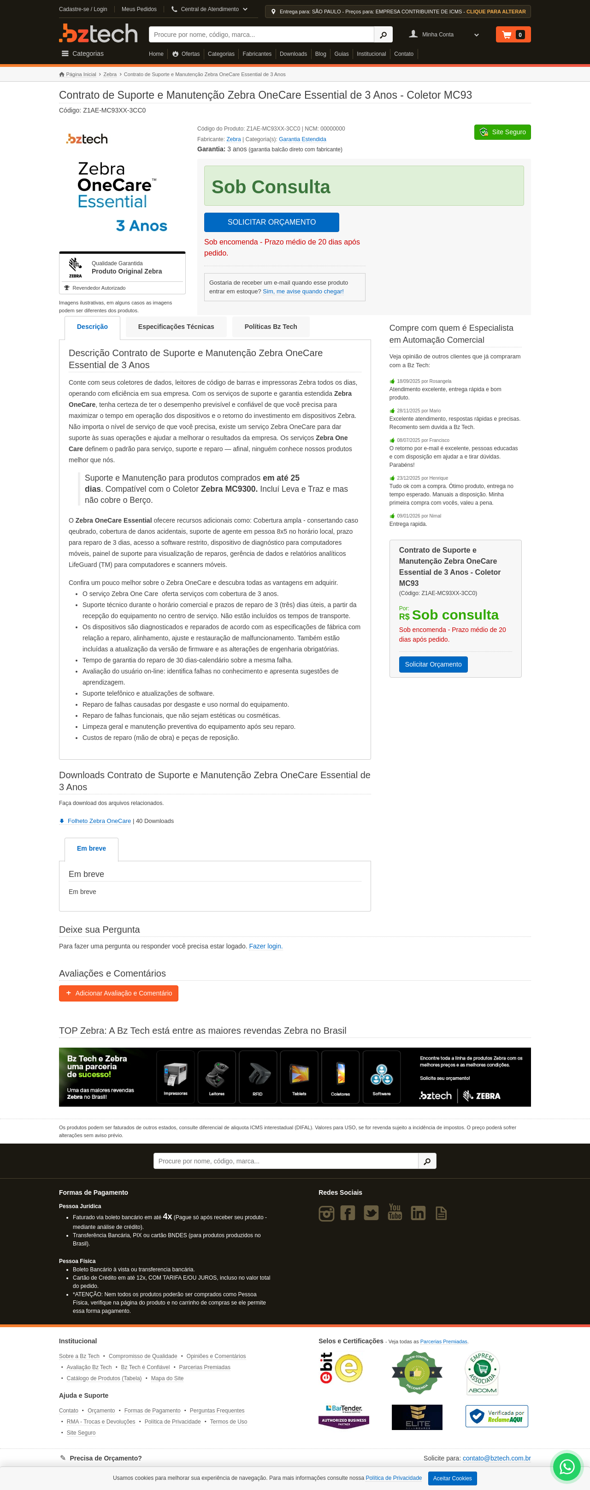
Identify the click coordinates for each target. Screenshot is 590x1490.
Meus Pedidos (139, 9)
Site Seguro (81, 1433)
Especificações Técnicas (176, 326)
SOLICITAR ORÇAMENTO (272, 222)
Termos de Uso (229, 1421)
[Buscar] (261, 34)
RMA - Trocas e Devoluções (101, 1421)
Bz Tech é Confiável (145, 1367)
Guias (341, 54)
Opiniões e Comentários (216, 1356)
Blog (320, 54)
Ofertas (186, 54)
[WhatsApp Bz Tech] (567, 1468)
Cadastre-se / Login (83, 9)
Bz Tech (98, 33)
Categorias (221, 54)
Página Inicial (77, 74)
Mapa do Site (167, 1378)
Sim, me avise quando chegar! (303, 291)
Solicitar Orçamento (433, 664)
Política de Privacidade (173, 1421)
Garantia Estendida (302, 139)
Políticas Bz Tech (271, 326)
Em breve (91, 848)
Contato (403, 54)
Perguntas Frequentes (217, 1410)
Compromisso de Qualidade (143, 1356)
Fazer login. (266, 946)
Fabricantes (257, 54)
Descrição (92, 326)
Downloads (293, 54)
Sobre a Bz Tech (79, 1356)
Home (156, 54)
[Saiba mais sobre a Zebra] (295, 1077)
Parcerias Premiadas (204, 1367)
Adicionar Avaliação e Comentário (118, 993)
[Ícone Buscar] (383, 34)
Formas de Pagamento (152, 1410)
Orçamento (101, 1410)
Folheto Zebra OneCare (95, 820)
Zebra (110, 74)
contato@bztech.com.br (497, 1458)
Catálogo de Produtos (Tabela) (104, 1378)
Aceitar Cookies (452, 1478)
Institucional (371, 54)
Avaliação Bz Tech (89, 1367)
